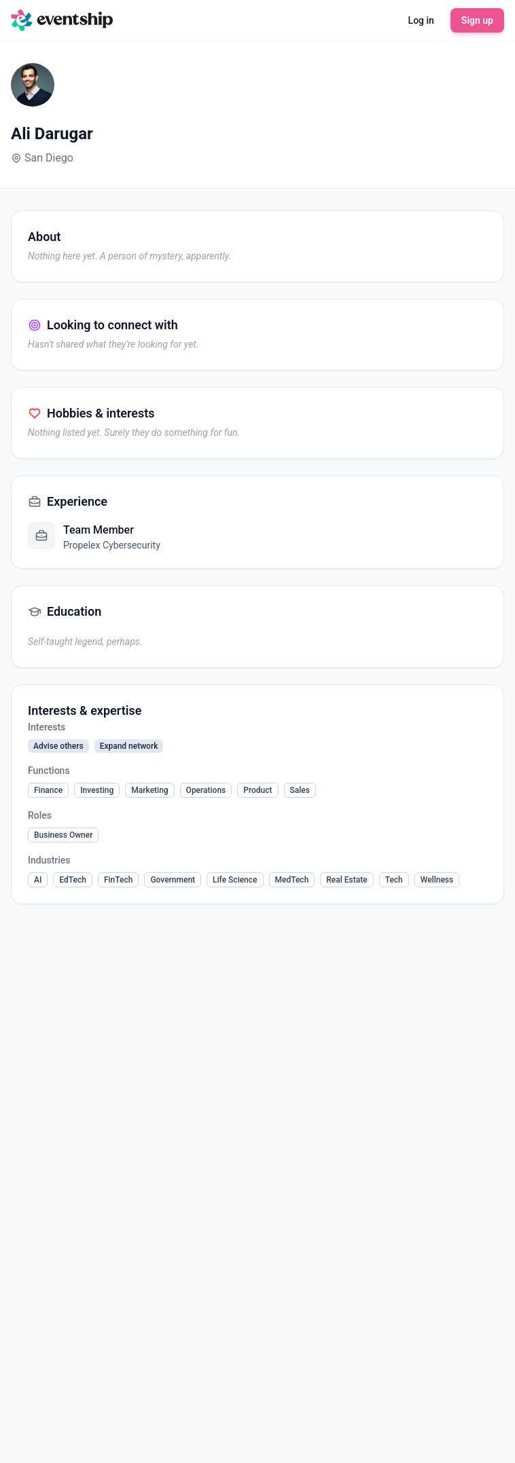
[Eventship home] (62, 20)
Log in (421, 20)
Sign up (477, 20)
